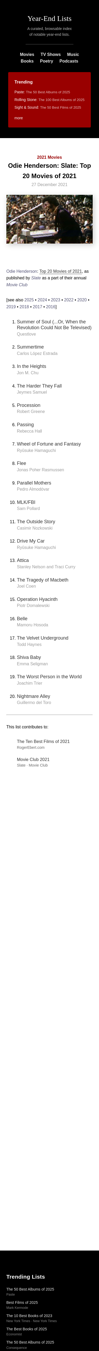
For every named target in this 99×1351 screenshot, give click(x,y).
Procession (28, 405)
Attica (23, 560)
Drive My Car (31, 541)
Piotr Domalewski (33, 605)
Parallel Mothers (34, 483)
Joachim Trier (29, 683)
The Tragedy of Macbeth (42, 580)
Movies (27, 54)
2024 (42, 300)
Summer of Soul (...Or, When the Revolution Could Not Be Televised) (54, 324)
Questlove (26, 334)
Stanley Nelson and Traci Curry (46, 567)
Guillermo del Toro (34, 702)
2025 (29, 300)
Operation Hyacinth (37, 599)
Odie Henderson (21, 271)
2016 (50, 307)
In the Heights (31, 366)
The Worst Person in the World (49, 676)
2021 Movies (49, 157)
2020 (82, 300)
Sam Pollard (28, 508)
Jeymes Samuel (32, 392)
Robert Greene (31, 411)
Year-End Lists (49, 18)
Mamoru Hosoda (32, 625)
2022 (69, 300)
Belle (22, 618)
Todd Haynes (29, 644)
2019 (11, 307)
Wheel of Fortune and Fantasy (49, 444)
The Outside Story (36, 521)
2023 (55, 300)
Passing (25, 424)
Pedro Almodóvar (33, 489)
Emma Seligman (32, 664)
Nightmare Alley (33, 696)
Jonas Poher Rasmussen (40, 470)
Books (27, 61)
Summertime (30, 347)
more (19, 118)
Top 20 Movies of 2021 (60, 271)
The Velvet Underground (42, 638)
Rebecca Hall (29, 431)
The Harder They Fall (39, 386)
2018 (24, 307)
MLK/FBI (26, 502)
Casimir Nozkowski (35, 528)
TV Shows (51, 54)
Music (73, 54)
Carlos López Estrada (37, 353)
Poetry (46, 61)
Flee (21, 463)
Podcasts (68, 61)
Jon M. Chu (28, 373)
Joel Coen (26, 586)
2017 (37, 307)
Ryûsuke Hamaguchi (36, 450)
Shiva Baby (29, 657)
